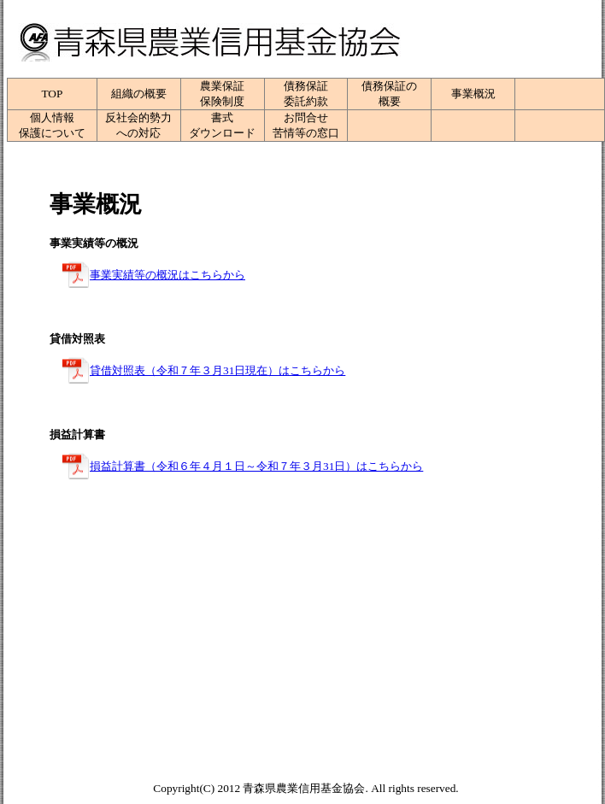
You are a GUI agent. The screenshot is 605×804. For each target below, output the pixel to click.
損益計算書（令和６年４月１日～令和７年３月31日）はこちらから (256, 466)
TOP (51, 93)
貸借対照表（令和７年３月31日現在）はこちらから (217, 370)
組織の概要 (139, 93)
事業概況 (473, 93)
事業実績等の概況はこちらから (167, 274)
